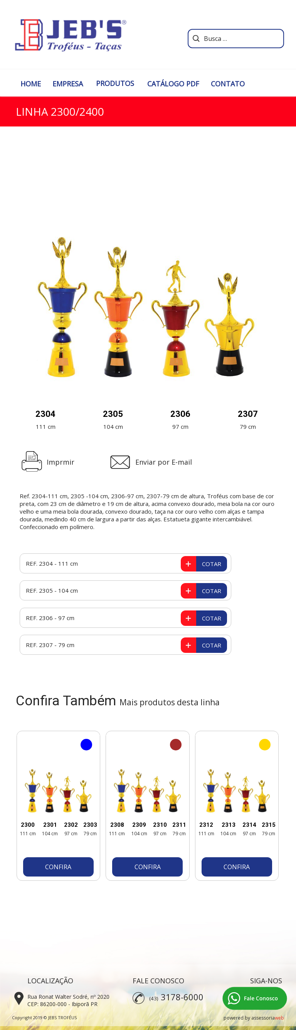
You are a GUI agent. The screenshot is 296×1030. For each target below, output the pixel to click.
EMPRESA (67, 83)
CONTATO (228, 83)
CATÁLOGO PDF (173, 83)
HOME (30, 83)
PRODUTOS (115, 83)
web (279, 1018)
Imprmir (60, 462)
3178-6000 (182, 997)
